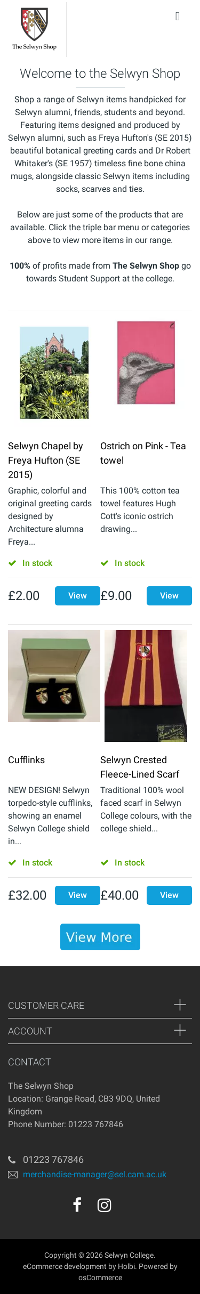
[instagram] (104, 1205)
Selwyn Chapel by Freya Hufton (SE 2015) (45, 460)
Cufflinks (26, 759)
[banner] (100, 937)
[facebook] (77, 1205)
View (77, 596)
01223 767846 (53, 1159)
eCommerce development (65, 1266)
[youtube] (127, 1209)
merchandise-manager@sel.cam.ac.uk (94, 1174)
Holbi (126, 1266)
